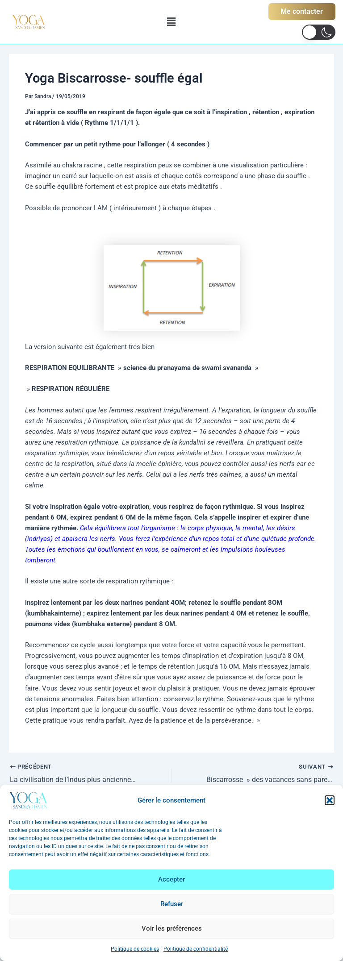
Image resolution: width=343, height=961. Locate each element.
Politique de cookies (135, 949)
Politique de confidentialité (195, 949)
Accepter (171, 879)
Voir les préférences (172, 928)
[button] (329, 800)
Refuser (171, 904)
